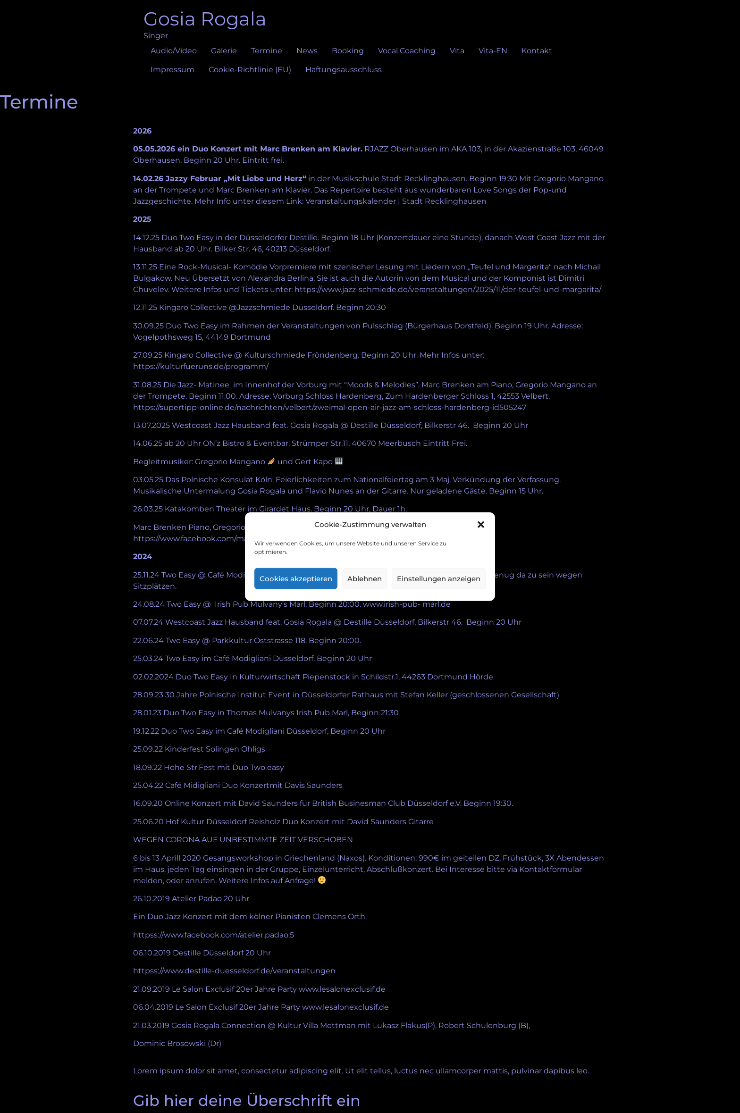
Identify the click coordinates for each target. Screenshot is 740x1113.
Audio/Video (174, 50)
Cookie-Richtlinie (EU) (250, 69)
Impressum (172, 69)
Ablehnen (364, 578)
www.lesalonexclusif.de (342, 989)
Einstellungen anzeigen (438, 578)
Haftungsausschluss (343, 69)
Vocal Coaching (407, 50)
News (307, 50)
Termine (266, 50)
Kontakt (536, 50)
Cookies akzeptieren (296, 578)
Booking (348, 50)
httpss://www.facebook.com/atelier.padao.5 (213, 934)
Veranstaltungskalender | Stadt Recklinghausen (396, 201)
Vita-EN (493, 50)
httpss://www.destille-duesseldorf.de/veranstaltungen (234, 970)
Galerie (224, 50)
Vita (457, 50)
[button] (481, 524)
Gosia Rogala (205, 18)
